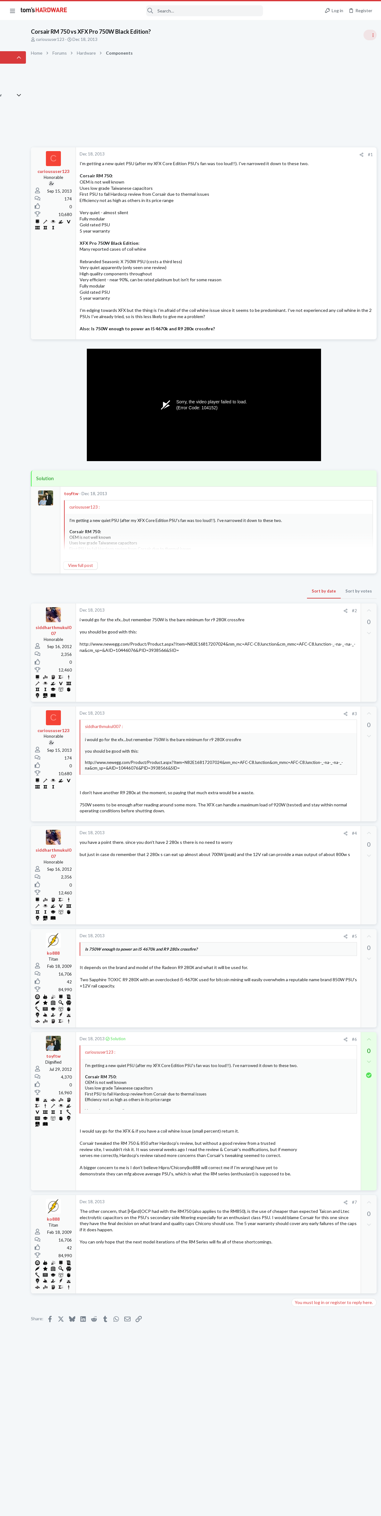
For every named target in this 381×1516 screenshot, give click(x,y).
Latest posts (296, 662)
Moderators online (303, 892)
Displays (300, 851)
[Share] (259, 155)
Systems (300, 693)
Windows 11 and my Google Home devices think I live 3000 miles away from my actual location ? (333, 804)
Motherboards (305, 876)
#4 (252, 870)
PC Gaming (302, 423)
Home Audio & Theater (313, 723)
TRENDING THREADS (302, 337)
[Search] (169, 10)
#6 (252, 1076)
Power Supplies (306, 465)
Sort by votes (257, 603)
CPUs (297, 754)
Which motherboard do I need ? (332, 864)
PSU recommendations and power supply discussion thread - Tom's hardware (330, 441)
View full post (121, 577)
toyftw (112, 505)
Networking (303, 821)
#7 (252, 1276)
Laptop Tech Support (311, 784)
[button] (12, 10)
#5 (252, 973)
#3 (252, 725)
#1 (268, 154)
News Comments (307, 386)
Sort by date (222, 603)
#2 (252, 622)
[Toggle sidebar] (368, 35)
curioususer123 (91, 39)
